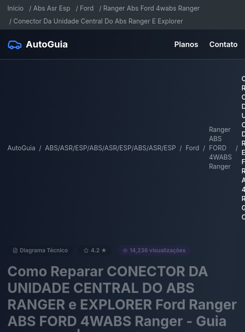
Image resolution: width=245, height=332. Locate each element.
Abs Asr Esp (51, 8)
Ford (87, 8)
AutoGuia (21, 148)
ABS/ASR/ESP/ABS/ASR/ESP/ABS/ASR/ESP (110, 148)
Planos (186, 44)
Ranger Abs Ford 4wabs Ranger (151, 8)
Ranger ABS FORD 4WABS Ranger (220, 147)
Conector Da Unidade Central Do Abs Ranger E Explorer (98, 21)
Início (15, 8)
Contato (224, 44)
